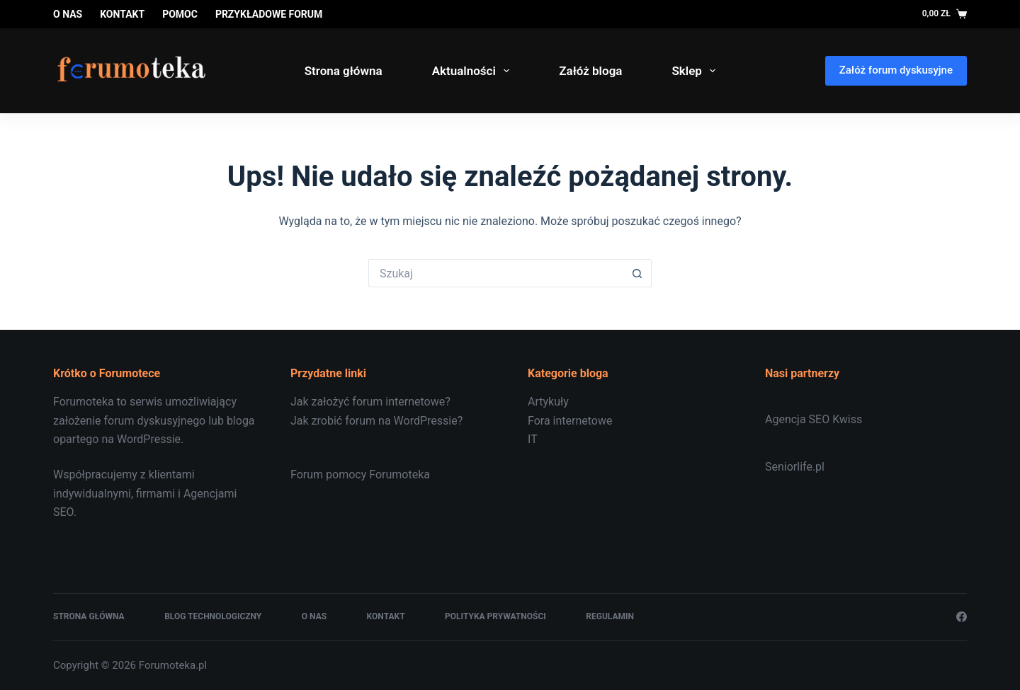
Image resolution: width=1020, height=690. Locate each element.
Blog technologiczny (212, 616)
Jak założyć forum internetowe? (370, 401)
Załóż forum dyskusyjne (896, 70)
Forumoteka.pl (173, 665)
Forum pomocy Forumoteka (360, 474)
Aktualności (474, 70)
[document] (629, 421)
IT (533, 439)
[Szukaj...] (495, 273)
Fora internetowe (570, 420)
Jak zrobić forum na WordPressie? (376, 420)
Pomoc (180, 14)
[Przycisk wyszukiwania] (637, 273)
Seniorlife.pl (794, 466)
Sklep (696, 70)
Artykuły (548, 401)
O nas (67, 14)
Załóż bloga (590, 71)
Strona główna (343, 71)
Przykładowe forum (268, 14)
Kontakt (122, 14)
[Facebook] (961, 616)
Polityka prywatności (495, 616)
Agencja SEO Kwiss (813, 419)
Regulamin (610, 616)
